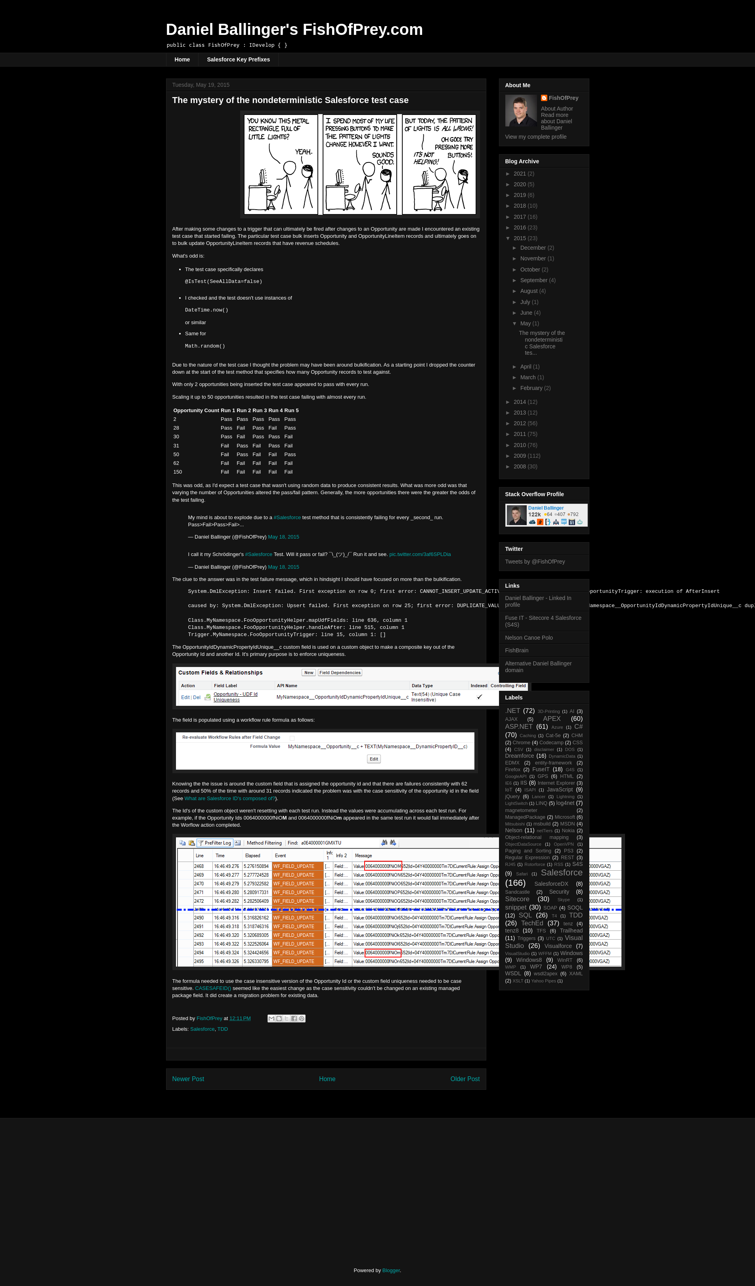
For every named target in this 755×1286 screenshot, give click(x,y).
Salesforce (202, 1029)
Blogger (391, 1270)
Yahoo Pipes (543, 980)
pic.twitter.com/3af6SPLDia (420, 554)
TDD (222, 1029)
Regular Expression (527, 857)
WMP (510, 967)
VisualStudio (517, 953)
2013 (521, 412)
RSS (558, 864)
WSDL (513, 973)
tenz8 (512, 930)
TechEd (532, 923)
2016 (521, 227)
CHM (577, 735)
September (534, 280)
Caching (528, 735)
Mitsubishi (515, 824)
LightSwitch (516, 803)
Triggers (526, 938)
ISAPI (530, 789)
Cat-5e (553, 735)
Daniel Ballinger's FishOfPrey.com (294, 29)
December (533, 248)
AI (572, 711)
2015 (521, 238)
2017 (521, 217)
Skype (564, 899)
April (526, 366)
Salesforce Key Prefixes (238, 59)
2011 (521, 434)
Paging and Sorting (528, 851)
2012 (521, 423)
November (533, 258)
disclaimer (544, 749)
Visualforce (558, 946)
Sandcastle (517, 892)
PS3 (568, 851)
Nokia (568, 830)
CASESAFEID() (213, 988)
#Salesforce (287, 517)
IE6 (508, 783)
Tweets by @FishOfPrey (535, 561)
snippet (516, 907)
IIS (523, 783)
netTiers (544, 830)
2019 (521, 195)
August (529, 291)
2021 (521, 173)
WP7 (536, 966)
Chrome (522, 742)
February (532, 388)
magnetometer (521, 810)
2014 (521, 402)
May (526, 323)
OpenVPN (564, 844)
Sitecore (517, 899)
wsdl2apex (546, 973)
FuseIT (541, 769)
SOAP (550, 908)
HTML (566, 776)
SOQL (575, 907)
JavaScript (560, 789)
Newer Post (188, 1079)
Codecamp (551, 742)
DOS (570, 749)
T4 (554, 915)
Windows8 (529, 960)
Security (559, 892)
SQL (525, 915)
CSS (578, 742)
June (527, 313)
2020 (521, 184)
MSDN (567, 824)
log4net (565, 803)
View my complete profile (536, 137)
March (528, 377)
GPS (542, 776)
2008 (521, 466)
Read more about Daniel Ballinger (556, 121)
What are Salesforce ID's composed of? (230, 798)
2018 (521, 206)
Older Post (465, 1079)
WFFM (545, 953)
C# (578, 726)
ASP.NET (519, 726)
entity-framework (553, 763)
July (526, 302)
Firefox (513, 769)
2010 (521, 445)
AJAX (511, 719)
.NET (512, 711)
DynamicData (562, 756)
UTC (550, 938)
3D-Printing (549, 711)
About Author (557, 108)
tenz (568, 924)
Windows (571, 953)
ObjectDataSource (523, 844)
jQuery (512, 796)
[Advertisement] (232, 1185)
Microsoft (565, 817)
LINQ (541, 803)
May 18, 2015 (283, 537)
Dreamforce (519, 756)
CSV (518, 749)
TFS (541, 931)
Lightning (565, 796)
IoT (508, 790)
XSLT (517, 980)
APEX (552, 718)
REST (567, 857)
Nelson (514, 830)
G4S (570, 769)
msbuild (541, 824)
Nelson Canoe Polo (529, 637)
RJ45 (510, 864)
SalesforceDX (551, 884)
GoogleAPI (516, 776)
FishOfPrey (564, 98)
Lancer (538, 796)
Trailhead (571, 930)
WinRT (564, 960)
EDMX (512, 763)
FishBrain (517, 650)
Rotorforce (534, 864)
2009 (521, 456)
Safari (522, 873)
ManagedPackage (525, 817)
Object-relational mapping (537, 837)
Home (182, 59)
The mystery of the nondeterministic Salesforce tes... (542, 343)
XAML (576, 973)
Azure (557, 727)
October (531, 269)
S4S (577, 864)
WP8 (566, 967)
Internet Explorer (556, 783)
